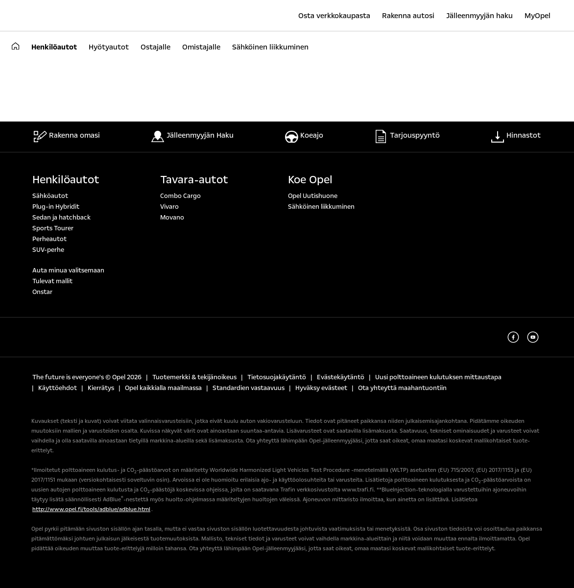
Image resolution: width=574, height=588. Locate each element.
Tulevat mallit (52, 281)
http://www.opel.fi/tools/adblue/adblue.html (91, 509)
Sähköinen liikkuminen (321, 206)
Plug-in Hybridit (55, 206)
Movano (172, 217)
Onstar (42, 292)
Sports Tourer (52, 228)
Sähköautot (50, 196)
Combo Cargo (180, 196)
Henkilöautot (65, 179)
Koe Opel (310, 179)
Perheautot (49, 239)
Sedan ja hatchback (61, 217)
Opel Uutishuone (312, 196)
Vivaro (169, 206)
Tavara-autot (194, 179)
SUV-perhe (48, 249)
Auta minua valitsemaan (68, 270)
